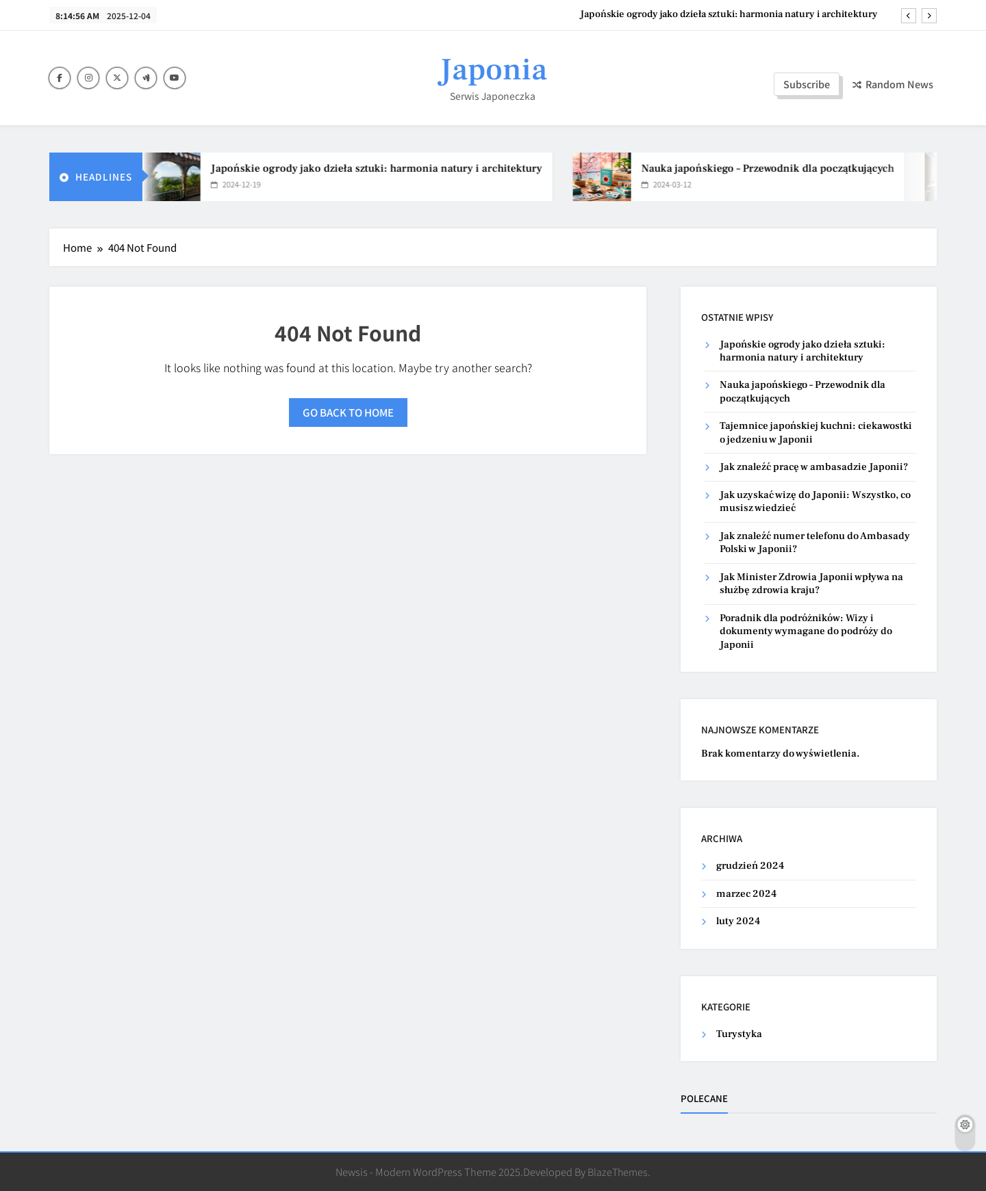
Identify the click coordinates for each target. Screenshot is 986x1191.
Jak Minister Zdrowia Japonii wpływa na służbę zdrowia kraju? (811, 584)
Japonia (493, 70)
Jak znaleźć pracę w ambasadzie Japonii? (814, 466)
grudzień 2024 (750, 865)
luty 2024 (738, 921)
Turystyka (739, 1034)
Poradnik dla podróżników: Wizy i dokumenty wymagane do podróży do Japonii (806, 631)
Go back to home (348, 412)
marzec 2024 (746, 893)
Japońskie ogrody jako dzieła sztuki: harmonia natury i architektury (729, 14)
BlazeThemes (617, 1171)
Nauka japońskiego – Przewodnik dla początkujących (774, 168)
